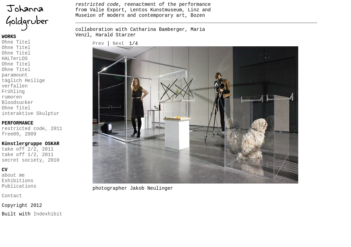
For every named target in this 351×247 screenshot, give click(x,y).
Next (118, 43)
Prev (98, 43)
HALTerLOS (15, 58)
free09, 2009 (19, 134)
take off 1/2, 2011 (27, 154)
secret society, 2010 (30, 160)
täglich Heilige (23, 80)
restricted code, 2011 (32, 128)
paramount (15, 75)
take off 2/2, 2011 (27, 149)
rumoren (12, 97)
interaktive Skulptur (30, 113)
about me (13, 175)
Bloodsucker (17, 102)
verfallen (15, 86)
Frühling (13, 91)
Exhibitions (17, 181)
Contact (12, 196)
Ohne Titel (16, 42)
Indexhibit (47, 214)
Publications (19, 186)
